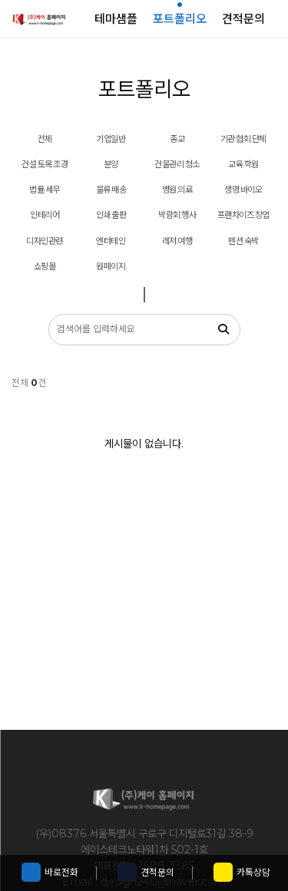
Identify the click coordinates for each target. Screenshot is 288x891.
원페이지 (110, 266)
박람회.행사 (177, 215)
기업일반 (110, 139)
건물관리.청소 (177, 164)
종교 (177, 139)
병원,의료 (177, 189)
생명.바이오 (243, 189)
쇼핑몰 (45, 266)
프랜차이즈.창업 (243, 215)
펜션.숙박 (243, 241)
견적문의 (146, 872)
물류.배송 (111, 189)
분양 (111, 164)
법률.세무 (44, 189)
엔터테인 (110, 241)
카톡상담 (242, 872)
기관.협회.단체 (243, 139)
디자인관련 (44, 241)
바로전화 (50, 872)
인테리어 (44, 215)
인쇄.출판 (111, 215)
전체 (45, 139)
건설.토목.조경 (45, 164)
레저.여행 (177, 241)
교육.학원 (243, 164)
